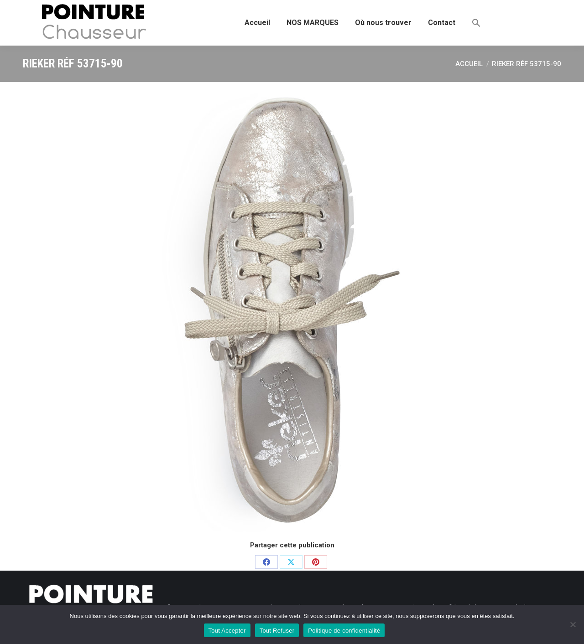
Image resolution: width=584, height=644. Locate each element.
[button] (476, 22)
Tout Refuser (277, 630)
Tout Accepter (227, 630)
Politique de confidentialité (344, 630)
